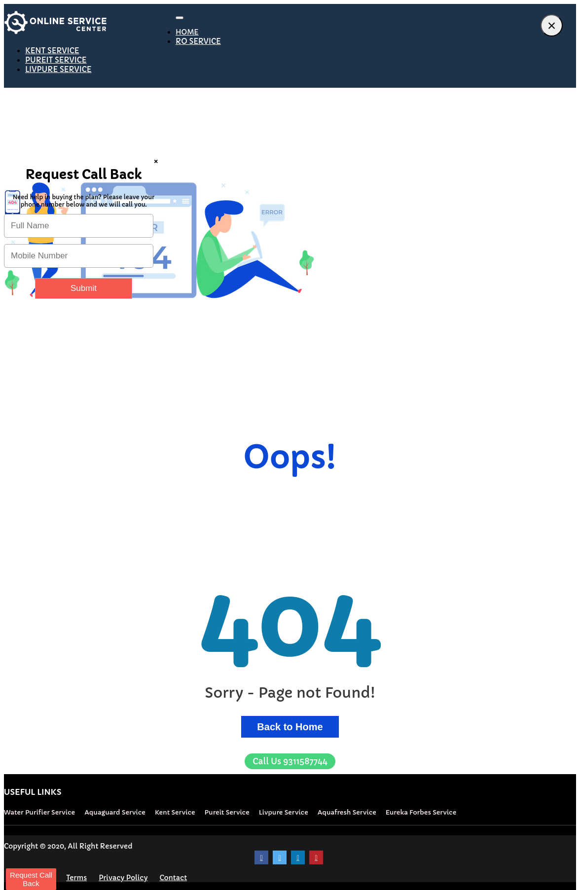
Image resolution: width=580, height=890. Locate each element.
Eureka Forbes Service (421, 812)
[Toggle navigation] (179, 17)
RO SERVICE (198, 41)
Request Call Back (31, 879)
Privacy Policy (123, 877)
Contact (173, 877)
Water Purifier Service (39, 812)
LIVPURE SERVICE (58, 69)
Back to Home (290, 726)
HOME (187, 32)
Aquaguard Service (114, 812)
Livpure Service (283, 812)
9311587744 (290, 761)
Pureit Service (227, 812)
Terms (76, 877)
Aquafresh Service (347, 812)
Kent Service (175, 812)
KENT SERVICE (52, 50)
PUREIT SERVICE (56, 60)
